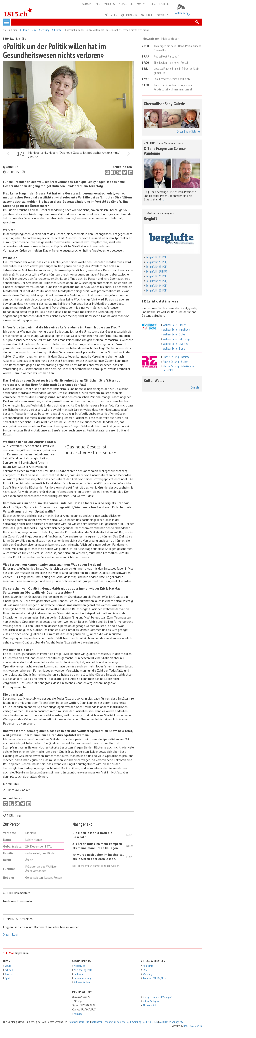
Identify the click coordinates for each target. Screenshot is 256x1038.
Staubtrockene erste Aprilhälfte (172, 79)
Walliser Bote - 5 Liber (174, 334)
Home (24, 30)
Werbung (109, 4)
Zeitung (44, 30)
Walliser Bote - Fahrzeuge (176, 339)
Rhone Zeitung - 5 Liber (175, 362)
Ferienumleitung (83, 978)
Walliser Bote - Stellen (174, 325)
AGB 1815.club (150, 1022)
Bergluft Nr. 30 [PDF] (156, 257)
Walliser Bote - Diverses (175, 344)
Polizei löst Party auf (166, 56)
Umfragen (129, 15)
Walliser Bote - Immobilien (176, 329)
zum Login (11, 934)
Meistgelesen (170, 39)
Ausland (9, 974)
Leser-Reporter (160, 4)
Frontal (57, 30)
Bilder (147, 15)
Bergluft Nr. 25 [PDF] (156, 281)
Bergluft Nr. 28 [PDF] (156, 267)
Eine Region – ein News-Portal (171, 62)
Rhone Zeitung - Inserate (176, 357)
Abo (98, 4)
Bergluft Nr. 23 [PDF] (156, 290)
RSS (145, 970)
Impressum (84, 1022)
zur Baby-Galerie (188, 131)
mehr (195, 387)
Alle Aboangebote (83, 970)
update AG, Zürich (192, 1026)
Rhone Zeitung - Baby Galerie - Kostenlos (179, 368)
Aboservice (79, 966)
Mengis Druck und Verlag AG (157, 997)
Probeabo (78, 974)
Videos (163, 15)
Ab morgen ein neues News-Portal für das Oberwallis (177, 48)
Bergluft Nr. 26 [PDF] (156, 276)
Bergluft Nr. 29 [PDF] (156, 262)
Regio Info (148, 966)
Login (87, 4)
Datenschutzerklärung (103, 1022)
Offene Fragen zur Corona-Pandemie (165, 151)
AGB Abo (121, 1022)
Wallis (8, 966)
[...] (163, 199)
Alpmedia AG (149, 1005)
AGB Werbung (134, 1022)
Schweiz (9, 970)
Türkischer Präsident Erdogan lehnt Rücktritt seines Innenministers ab (174, 87)
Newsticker (151, 39)
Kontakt (142, 4)
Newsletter (126, 4)
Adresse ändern (82, 982)
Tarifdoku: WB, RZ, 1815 (154, 978)
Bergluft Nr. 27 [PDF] (156, 271)
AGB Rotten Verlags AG (171, 1022)
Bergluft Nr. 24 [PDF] (156, 286)
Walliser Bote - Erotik (174, 348)
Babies (111, 15)
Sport (7, 978)
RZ (34, 30)
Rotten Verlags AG (152, 1001)
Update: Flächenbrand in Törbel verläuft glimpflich (176, 70)
